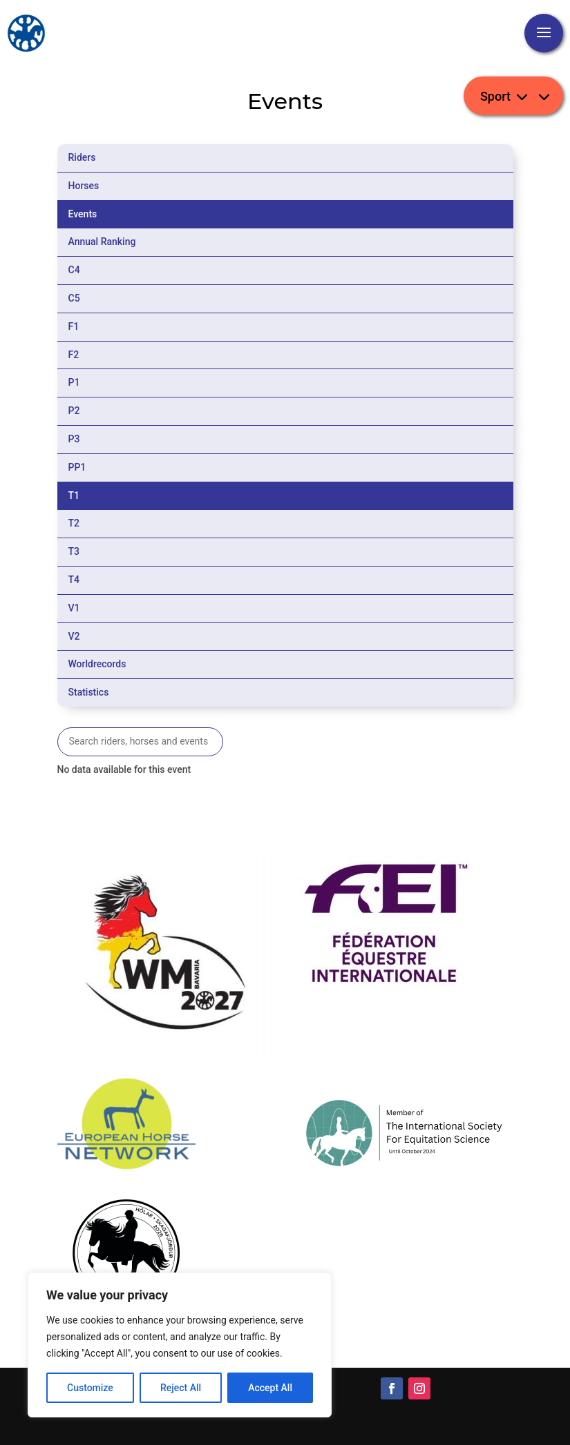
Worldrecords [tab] (97, 663)
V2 (74, 636)
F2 (73, 354)
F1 (73, 326)
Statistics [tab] (88, 692)
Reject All (180, 1387)
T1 (74, 495)
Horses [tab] (83, 185)
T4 (74, 579)
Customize (90, 1387)
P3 (74, 438)
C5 (74, 298)
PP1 (77, 467)
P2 (74, 410)
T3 (74, 551)
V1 (74, 607)
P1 (74, 382)
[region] (180, 1344)
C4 (74, 269)
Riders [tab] (82, 157)
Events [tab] (82, 213)
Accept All (270, 1387)
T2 (74, 523)
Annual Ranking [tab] (102, 241)
